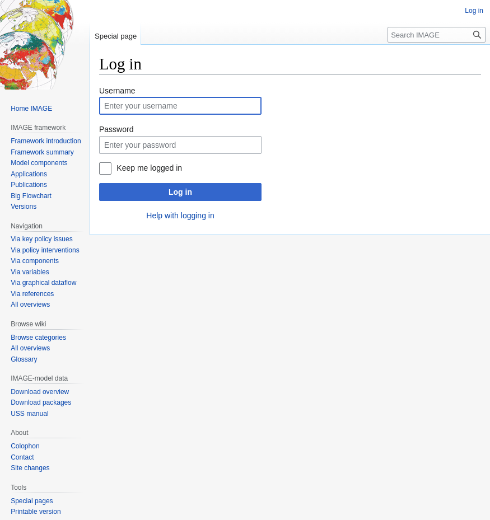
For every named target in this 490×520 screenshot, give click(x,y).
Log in (180, 192)
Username (117, 90)
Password (116, 129)
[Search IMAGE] (437, 35)
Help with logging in (180, 215)
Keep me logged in (149, 167)
